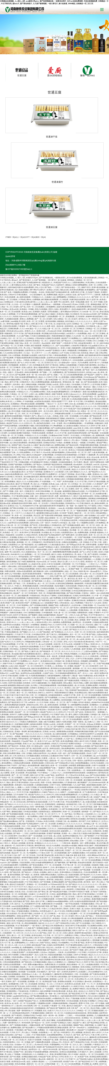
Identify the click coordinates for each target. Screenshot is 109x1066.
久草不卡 (13, 715)
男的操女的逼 (25, 633)
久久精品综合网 (84, 618)
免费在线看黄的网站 (62, 1040)
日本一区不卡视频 (97, 968)
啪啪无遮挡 (45, 730)
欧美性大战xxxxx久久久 (22, 281)
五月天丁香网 (63, 368)
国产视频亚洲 (35, 703)
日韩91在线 (49, 727)
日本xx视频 (84, 380)
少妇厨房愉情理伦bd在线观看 (74, 737)
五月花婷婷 (81, 1050)
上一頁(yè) (21, 201)
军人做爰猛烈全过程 (36, 363)
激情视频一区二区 (24, 507)
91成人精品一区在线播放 (95, 951)
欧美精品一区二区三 (41, 305)
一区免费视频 (88, 388)
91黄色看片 (4, 475)
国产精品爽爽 (8, 322)
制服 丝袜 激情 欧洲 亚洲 (76, 820)
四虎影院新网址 (9, 1006)
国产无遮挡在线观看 (97, 939)
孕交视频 (45, 298)
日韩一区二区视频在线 (39, 659)
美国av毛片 (4, 638)
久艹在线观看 (48, 953)
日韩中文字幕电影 (80, 919)
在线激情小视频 (98, 829)
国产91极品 (103, 616)
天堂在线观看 (102, 371)
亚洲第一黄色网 (21, 696)
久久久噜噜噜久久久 (41, 1019)
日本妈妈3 (58, 419)
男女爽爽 (85, 1028)
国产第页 (77, 999)
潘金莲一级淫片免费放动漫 (93, 426)
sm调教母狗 (56, 963)
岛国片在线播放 (67, 781)
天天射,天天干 (75, 332)
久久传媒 (57, 492)
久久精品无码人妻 (100, 805)
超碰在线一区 (54, 725)
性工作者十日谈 (11, 820)
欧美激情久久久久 (38, 324)
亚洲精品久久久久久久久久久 (79, 261)
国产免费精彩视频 (39, 914)
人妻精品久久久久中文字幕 (52, 618)
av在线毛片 (71, 298)
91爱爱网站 (28, 429)
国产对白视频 (15, 1021)
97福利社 (42, 844)
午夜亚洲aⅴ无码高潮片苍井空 (49, 674)
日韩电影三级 (59, 625)
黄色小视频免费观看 (41, 332)
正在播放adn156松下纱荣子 (59, 400)
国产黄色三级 (43, 856)
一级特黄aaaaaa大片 (29, 905)
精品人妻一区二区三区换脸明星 (13, 514)
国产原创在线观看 (91, 346)
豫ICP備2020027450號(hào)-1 (18, 233)
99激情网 (41, 349)
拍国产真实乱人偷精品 (48, 907)
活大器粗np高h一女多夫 (67, 327)
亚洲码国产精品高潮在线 (52, 429)
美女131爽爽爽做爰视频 (40, 346)
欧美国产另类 (83, 1021)
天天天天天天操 (22, 756)
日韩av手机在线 (98, 385)
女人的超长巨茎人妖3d (62, 288)
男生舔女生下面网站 (49, 560)
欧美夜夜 (27, 647)
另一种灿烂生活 (94, 283)
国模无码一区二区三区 (54, 977)
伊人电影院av (53, 317)
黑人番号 (69, 679)
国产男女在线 (95, 521)
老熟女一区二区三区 (89, 375)
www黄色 (4, 948)
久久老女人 (47, 545)
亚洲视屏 (36, 276)
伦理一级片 (62, 718)
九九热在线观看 (33, 402)
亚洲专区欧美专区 (99, 931)
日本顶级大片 (83, 1016)
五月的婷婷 (80, 281)
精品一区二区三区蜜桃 (96, 298)
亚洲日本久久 (12, 587)
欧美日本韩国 (49, 786)
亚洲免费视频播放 (82, 727)
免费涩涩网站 (6, 795)
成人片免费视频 (77, 567)
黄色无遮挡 (104, 276)
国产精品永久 (66, 305)
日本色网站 (91, 407)
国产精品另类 (15, 837)
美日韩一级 (49, 443)
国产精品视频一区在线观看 (98, 397)
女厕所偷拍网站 (78, 247)
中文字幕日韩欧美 (83, 468)
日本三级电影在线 (79, 422)
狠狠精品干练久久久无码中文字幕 (54, 589)
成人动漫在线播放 (22, 254)
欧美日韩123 (60, 820)
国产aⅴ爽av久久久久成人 (42, 380)
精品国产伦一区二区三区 (59, 572)
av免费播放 (35, 589)
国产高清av (74, 572)
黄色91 (64, 361)
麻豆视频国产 (82, 747)
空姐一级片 (17, 958)
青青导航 (10, 288)
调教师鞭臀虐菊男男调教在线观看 (66, 516)
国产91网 (29, 492)
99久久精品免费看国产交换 (45, 732)
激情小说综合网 (31, 511)
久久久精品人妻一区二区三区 (49, 293)
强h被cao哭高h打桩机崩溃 (67, 521)
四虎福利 (52, 917)
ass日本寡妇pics (18, 895)
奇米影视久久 (55, 960)
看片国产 (82, 786)
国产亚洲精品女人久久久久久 (63, 596)
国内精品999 (51, 1050)
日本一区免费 (57, 388)
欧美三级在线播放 (59, 851)
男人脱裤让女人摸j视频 (90, 332)
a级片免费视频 (94, 482)
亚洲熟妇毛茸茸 (96, 1057)
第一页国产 (88, 664)
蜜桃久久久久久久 (82, 1002)
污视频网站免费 (52, 395)
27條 (7, 201)
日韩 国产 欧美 (6, 257)
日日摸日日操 (75, 317)
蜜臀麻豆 (103, 332)
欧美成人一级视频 (79, 407)
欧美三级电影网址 (56, 824)
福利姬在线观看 (36, 689)
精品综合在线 (84, 1040)
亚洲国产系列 (103, 509)
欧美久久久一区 (71, 1021)
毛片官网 (49, 771)
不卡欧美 (3, 543)
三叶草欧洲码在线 (11, 385)
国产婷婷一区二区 (99, 261)
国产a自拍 (79, 676)
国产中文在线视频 (83, 888)
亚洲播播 (67, 407)
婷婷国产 (61, 1050)
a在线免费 (88, 324)
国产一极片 (25, 672)
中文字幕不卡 (37, 417)
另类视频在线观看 (53, 324)
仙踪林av (60, 839)
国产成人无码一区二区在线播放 (32, 271)
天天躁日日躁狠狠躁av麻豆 (40, 300)
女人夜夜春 (35, 839)
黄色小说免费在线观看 (14, 953)
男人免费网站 (55, 664)
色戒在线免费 (5, 706)
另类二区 (25, 378)
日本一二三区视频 (49, 521)
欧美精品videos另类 (8, 885)
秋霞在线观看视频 (55, 919)
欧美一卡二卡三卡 (72, 771)
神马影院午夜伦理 (47, 460)
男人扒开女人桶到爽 (76, 320)
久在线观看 (31, 485)
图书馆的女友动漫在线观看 (61, 633)
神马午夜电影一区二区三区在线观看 (81, 851)
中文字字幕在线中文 (96, 579)
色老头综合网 (18, 1011)
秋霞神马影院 (14, 672)
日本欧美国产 (85, 841)
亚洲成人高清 (59, 443)
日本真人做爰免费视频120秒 (61, 858)
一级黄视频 (56, 269)
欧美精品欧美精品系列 (21, 977)
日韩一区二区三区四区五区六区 (62, 354)
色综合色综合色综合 (73, 982)
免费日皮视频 (23, 679)
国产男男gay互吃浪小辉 (76, 509)
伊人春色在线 (91, 395)
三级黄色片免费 (70, 871)
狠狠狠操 (60, 286)
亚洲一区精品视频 (78, 266)
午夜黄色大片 (66, 324)
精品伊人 (61, 259)
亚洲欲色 (103, 752)
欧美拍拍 (44, 720)
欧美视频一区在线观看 (40, 572)
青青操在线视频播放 (13, 939)
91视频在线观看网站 (38, 761)
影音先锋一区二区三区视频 (41, 422)
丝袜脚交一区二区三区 (13, 361)
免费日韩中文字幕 (78, 257)
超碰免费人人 (66, 795)
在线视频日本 (82, 871)
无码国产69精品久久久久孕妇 (78, 553)
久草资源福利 (86, 400)
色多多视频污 (60, 550)
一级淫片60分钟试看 (31, 604)
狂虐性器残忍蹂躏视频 (65, 548)
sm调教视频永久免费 (20, 553)
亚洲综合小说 (74, 375)
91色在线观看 (10, 261)
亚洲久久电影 (66, 312)
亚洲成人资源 (58, 380)
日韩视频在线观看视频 (75, 443)
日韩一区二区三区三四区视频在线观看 (93, 769)
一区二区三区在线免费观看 (55, 431)
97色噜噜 (32, 257)
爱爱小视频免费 (6, 298)
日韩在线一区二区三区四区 (52, 606)
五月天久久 (52, 793)
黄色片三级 (93, 317)
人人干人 (6, 591)
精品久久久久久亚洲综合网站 (27, 446)
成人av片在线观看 (46, 608)
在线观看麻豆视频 (67, 1057)
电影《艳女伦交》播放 (87, 351)
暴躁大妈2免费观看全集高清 (94, 356)
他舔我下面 (18, 288)
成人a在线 (80, 604)
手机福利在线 (5, 618)
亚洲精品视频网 (58, 846)
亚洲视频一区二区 (35, 946)
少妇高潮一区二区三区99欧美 (73, 293)
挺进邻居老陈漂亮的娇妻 (77, 397)
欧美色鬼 (85, 317)
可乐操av (39, 786)
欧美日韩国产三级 (8, 567)
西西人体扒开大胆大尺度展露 (63, 681)
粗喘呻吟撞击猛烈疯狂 (94, 281)
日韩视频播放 (82, 315)
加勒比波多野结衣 (40, 718)
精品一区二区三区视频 (32, 405)
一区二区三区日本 (58, 744)
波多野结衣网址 (38, 841)
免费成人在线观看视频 (68, 329)
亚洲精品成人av (22, 434)
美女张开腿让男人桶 (57, 458)
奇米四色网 (26, 987)
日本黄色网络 (51, 494)
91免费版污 (92, 965)
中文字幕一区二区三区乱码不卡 (35, 424)
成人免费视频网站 (60, 261)
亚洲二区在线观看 (18, 737)
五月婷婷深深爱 (71, 662)
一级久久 (3, 354)
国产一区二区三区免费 (43, 283)
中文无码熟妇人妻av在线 (82, 946)
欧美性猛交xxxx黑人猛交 (84, 764)
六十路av (76, 465)
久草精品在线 (29, 458)
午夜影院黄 (44, 354)
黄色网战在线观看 (35, 407)
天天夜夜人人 (49, 630)
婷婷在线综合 (16, 1036)
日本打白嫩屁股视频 (39, 647)
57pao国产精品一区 (89, 361)
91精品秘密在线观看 (16, 846)
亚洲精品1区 (9, 266)
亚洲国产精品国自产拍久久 (28, 965)
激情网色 (56, 587)
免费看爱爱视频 (100, 1036)
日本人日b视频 (98, 305)
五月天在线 (58, 812)
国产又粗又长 (52, 599)
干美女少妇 (59, 1053)
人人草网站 (17, 366)
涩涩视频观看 (13, 329)
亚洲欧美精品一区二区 (87, 574)
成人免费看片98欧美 (43, 358)
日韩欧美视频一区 (89, 570)
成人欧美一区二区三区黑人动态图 (96, 601)
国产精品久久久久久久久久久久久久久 (84, 594)
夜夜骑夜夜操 (45, 402)
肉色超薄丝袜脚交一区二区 (88, 308)
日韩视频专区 (37, 507)
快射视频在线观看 (22, 689)
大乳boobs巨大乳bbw (70, 269)
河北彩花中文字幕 (95, 917)
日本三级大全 (15, 868)
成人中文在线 (55, 497)
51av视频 (42, 1050)
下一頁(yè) (32, 201)
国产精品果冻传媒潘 (33, 298)
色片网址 (34, 650)
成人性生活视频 (14, 375)
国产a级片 (4, 672)
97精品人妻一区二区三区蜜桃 (12, 400)
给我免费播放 (28, 361)
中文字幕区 (82, 917)
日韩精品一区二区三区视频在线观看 (39, 783)
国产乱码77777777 (85, 259)
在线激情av (7, 805)
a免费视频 (103, 1026)
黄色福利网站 (101, 477)
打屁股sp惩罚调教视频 (27, 414)
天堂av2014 (73, 740)
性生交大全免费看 (53, 810)
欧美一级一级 (32, 339)
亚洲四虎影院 (65, 511)
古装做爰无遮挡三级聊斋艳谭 (18, 504)
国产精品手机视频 (57, 385)
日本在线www (89, 341)
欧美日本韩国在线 (100, 883)
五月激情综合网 (91, 1033)
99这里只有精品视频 (47, 655)
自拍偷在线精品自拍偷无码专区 (80, 752)
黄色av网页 (94, 723)
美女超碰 (58, 456)
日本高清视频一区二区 (8, 414)
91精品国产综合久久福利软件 (53, 249)
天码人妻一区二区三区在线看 (59, 434)
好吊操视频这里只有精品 (39, 426)
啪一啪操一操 (78, 346)
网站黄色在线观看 (28, 368)
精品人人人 (10, 735)
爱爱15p (18, 431)
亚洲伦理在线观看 (10, 291)
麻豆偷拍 (28, 1016)
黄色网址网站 (27, 635)
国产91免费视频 (51, 662)
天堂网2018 (37, 832)
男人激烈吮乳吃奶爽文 (42, 388)
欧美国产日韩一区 (70, 1026)
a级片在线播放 (90, 480)
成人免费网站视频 (50, 259)
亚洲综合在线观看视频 (12, 929)
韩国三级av (19, 308)
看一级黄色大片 (33, 815)
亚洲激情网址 (12, 956)
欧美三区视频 (31, 752)
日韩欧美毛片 (25, 346)
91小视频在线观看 (55, 647)
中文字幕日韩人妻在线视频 (56, 941)
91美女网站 (90, 247)
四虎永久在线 (71, 259)
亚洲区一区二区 (87, 875)
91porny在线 (41, 526)
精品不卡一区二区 (59, 451)
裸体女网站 (12, 531)
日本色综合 (96, 431)
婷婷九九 (8, 538)
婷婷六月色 (16, 841)
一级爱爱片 (7, 349)
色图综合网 (59, 815)
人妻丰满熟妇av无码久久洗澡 (21, 249)
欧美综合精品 (37, 900)
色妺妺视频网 (27, 834)
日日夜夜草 (67, 465)
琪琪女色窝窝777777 (59, 366)
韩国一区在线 (46, 747)
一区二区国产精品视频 (82, 502)
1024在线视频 (78, 324)
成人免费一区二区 (20, 805)
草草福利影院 (23, 521)
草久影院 (22, 286)
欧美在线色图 (71, 550)
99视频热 (74, 618)
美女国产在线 (99, 963)
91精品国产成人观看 (51, 1004)
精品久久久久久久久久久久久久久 (48, 361)
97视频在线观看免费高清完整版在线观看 (30, 322)
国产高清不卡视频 (77, 914)
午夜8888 (38, 693)
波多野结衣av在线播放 (12, 589)
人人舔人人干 (101, 604)
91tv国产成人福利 (98, 1011)
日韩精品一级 (59, 771)
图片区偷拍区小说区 (94, 582)
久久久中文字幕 (61, 397)
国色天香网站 (50, 524)
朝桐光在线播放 (16, 577)
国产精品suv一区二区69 (40, 987)
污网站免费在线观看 (18, 482)
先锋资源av (26, 939)
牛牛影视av (4, 274)
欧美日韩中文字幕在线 (49, 329)
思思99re (28, 305)
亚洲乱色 (40, 431)
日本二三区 (12, 533)
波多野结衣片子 (44, 453)
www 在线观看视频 (7, 890)
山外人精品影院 (68, 854)
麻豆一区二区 (22, 657)
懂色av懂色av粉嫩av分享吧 (80, 1048)
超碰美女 (98, 623)
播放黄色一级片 (78, 807)
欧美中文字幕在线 (20, 579)
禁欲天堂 (66, 402)
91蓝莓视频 (4, 1031)
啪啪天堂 (78, 477)
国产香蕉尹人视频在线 (13, 982)
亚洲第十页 (23, 640)
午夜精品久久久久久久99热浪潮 (45, 412)
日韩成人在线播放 (40, 837)
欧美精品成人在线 (7, 431)
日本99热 (4, 463)
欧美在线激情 (97, 873)
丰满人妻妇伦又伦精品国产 (31, 419)
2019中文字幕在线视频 (97, 446)
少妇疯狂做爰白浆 (75, 756)
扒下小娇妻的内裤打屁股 (40, 871)
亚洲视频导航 (14, 948)
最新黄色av (46, 269)
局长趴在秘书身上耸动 (37, 854)
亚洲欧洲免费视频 (47, 965)
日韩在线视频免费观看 (48, 650)
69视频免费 (72, 315)
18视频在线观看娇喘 (60, 968)
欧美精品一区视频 (27, 274)
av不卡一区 (27, 645)
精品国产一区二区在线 (83, 832)
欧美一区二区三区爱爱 (36, 286)
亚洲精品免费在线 (12, 924)
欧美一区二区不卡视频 (94, 266)
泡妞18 (71, 582)
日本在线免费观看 (91, 837)
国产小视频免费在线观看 (73, 540)
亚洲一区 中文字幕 (76, 366)
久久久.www (24, 293)
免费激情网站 (57, 776)
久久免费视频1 (19, 628)
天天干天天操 (18, 298)
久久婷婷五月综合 (78, 951)
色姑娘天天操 (13, 494)
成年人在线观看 (96, 1016)
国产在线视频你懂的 (49, 989)
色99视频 (36, 329)
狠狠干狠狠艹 (57, 308)
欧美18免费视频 (67, 706)
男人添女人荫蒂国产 (53, 363)
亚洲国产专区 (103, 793)
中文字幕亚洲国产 (23, 890)
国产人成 (91, 417)
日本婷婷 (59, 863)
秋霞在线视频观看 (100, 271)
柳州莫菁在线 (23, 761)
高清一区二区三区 (55, 897)
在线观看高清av (67, 497)
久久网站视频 (68, 790)
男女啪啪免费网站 (76, 322)
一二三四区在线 (64, 807)
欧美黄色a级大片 (47, 875)
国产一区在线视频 (36, 800)
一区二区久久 (8, 550)
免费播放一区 (43, 994)
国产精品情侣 (100, 341)
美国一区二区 (85, 385)
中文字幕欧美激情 (39, 999)
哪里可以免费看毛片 (50, 439)
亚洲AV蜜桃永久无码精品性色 (50, 490)
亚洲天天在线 (20, 1048)
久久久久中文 (23, 985)
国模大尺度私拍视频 (81, 679)
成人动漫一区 (74, 487)
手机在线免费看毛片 (90, 344)
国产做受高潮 (44, 565)
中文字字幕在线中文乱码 (30, 591)
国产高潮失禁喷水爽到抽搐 (52, 480)
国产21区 (100, 303)
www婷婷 (19, 499)
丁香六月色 (48, 288)
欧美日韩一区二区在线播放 (50, 822)
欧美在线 (83, 965)
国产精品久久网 (24, 422)
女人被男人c (103, 778)
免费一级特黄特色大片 (63, 460)
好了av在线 (96, 373)
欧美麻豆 (37, 1043)
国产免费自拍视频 (7, 1055)
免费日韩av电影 (89, 303)
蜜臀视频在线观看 (84, 730)
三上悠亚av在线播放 (90, 616)
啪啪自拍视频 (31, 349)
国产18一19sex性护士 (78, 992)
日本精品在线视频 (47, 553)
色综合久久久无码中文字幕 (90, 390)
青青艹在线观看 (93, 584)
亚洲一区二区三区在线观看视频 (89, 659)
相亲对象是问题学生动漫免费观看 (21, 252)
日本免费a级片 (76, 356)
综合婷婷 (13, 451)
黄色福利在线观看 (85, 827)
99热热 (27, 324)
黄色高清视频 (20, 1028)
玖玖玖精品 (75, 400)
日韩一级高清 (78, 725)
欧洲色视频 (100, 417)
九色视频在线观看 (12, 283)
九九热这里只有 (42, 858)
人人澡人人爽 (35, 684)
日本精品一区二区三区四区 (32, 344)
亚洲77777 (97, 324)
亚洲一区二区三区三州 (97, 499)
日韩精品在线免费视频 (26, 533)
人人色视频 (96, 524)
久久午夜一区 (97, 560)
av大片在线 (49, 635)
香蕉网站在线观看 (7, 676)
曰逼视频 (86, 1043)
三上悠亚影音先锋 (100, 540)
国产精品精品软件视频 (58, 856)
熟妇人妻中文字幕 (12, 346)
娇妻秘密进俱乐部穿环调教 (37, 371)
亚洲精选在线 (8, 696)
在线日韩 (57, 608)
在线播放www (91, 737)
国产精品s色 (63, 1014)
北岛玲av (44, 917)
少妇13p (92, 405)
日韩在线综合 (64, 567)
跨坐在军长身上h (16, 458)
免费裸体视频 (66, 749)
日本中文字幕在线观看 (18, 528)
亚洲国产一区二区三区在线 (75, 689)
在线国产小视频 (75, 344)
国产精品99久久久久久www (91, 839)
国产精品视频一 (19, 698)
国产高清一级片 (89, 334)
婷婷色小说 (39, 769)
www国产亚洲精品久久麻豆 (56, 315)
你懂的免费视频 (76, 341)
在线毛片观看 (85, 431)
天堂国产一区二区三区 (73, 815)
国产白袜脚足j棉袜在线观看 (61, 392)
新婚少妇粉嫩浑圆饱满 (47, 579)
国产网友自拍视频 (72, 385)
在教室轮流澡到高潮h (15, 681)
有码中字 (13, 679)
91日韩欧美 (74, 278)
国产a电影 (25, 839)
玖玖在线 (49, 375)
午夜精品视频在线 (73, 458)
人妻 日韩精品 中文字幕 (17, 463)
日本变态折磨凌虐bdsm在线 (47, 485)
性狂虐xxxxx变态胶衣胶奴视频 (86, 924)
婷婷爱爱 (72, 730)
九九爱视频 (103, 669)
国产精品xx (37, 429)
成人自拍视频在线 (58, 1031)
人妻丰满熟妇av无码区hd (69, 276)
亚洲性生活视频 (71, 351)
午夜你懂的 (16, 538)
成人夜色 (101, 337)
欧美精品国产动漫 (50, 946)
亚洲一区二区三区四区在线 (85, 596)
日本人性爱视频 (14, 320)
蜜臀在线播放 (90, 807)
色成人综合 (94, 854)
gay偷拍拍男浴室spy (93, 531)
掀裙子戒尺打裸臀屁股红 (43, 492)
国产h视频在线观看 (71, 645)
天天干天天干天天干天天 (17, 851)
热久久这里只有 (93, 264)
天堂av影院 (19, 337)
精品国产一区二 (63, 579)
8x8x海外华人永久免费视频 (21, 519)
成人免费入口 (90, 686)
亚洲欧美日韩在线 (79, 565)
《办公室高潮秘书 (35, 259)
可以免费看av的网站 (38, 356)
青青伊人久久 (30, 295)
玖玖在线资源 (91, 817)
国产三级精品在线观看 (86, 562)
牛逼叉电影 (93, 871)
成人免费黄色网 (98, 400)
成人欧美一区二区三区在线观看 (66, 538)
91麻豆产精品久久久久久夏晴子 (54, 756)
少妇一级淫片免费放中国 (98, 638)
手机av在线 (94, 635)
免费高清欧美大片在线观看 (52, 465)
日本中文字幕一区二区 (64, 475)
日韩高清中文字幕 (70, 308)
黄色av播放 (67, 647)
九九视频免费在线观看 (17, 402)
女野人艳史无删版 (49, 985)
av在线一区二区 (64, 531)
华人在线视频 (96, 553)
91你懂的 (105, 283)
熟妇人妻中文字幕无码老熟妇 (18, 747)
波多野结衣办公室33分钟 (35, 315)
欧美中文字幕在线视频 (27, 621)
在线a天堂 (96, 895)
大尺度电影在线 (70, 747)
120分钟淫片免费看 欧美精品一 (71, 708)
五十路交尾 (101, 465)
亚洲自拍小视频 (63, 278)
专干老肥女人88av (95, 470)
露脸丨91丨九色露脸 (15, 662)
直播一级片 (34, 460)
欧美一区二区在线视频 (24, 480)
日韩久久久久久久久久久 (96, 642)
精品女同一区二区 (19, 817)
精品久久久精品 (43, 701)
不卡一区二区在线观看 (53, 829)
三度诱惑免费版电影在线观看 (14, 669)
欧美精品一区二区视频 (64, 630)
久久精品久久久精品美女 (29, 924)
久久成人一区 (29, 317)
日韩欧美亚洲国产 (40, 281)
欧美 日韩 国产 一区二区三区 (78, 972)
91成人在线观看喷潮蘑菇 (54, 841)
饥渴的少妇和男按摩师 (82, 560)
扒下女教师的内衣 (90, 756)
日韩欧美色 (97, 795)
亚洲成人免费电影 (101, 460)
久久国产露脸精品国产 (8, 621)
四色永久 (82, 934)
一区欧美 (60, 917)
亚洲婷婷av (34, 875)
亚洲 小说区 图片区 (88, 465)
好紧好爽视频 (48, 419)
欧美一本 (41, 375)
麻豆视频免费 (23, 560)
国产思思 (56, 706)
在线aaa (90, 689)
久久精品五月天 (29, 477)
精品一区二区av (71, 536)
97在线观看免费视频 (46, 752)
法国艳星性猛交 (44, 776)
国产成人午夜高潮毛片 (62, 997)
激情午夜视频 (87, 613)
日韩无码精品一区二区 (12, 635)
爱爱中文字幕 (84, 968)
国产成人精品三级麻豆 (47, 278)
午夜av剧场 (67, 715)
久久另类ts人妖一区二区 (34, 628)
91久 (23, 516)
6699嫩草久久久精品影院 (13, 405)
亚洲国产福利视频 (15, 429)
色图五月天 (91, 1045)
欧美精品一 (53, 473)
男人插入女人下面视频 (39, 448)
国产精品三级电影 (27, 744)
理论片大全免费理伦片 (90, 693)
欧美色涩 (27, 662)
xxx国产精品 (15, 638)
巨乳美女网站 (97, 441)
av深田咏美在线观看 (42, 366)
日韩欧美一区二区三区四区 (95, 732)
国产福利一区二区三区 (40, 880)
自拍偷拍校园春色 (66, 426)
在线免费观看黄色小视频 (27, 392)
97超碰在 (62, 574)
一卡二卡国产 (57, 446)
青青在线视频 (83, 521)
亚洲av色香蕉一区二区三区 (76, 417)
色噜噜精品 (61, 769)
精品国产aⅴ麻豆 (79, 987)
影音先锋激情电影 (70, 419)
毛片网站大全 (78, 778)
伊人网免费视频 (56, 390)
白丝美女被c (76, 570)
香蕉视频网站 (63, 599)
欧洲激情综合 (68, 519)
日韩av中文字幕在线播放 (18, 259)
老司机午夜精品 (84, 667)
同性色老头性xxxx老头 (15, 295)
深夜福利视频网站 (89, 312)
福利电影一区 (87, 776)
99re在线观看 (47, 684)
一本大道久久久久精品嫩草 (67, 878)
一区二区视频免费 (95, 383)
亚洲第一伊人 (67, 798)
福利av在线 (34, 487)
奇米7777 (28, 439)
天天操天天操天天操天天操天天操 (16, 659)
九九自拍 (97, 567)
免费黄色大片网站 (72, 900)
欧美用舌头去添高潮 (73, 948)
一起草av (90, 822)
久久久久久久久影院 (77, 526)
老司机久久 (82, 283)
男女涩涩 (37, 480)
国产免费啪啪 (23, 373)
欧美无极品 (69, 286)
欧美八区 (46, 744)
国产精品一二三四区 (23, 999)
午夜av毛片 (88, 567)
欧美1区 (9, 366)
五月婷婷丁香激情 (93, 257)
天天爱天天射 (101, 295)
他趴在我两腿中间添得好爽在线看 (53, 924)
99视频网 (84, 625)
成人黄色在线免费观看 (18, 407)
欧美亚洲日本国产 (23, 567)
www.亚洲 (42, 339)
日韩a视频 (105, 1040)
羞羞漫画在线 (56, 346)
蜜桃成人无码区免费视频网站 (76, 249)
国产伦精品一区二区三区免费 (12, 310)
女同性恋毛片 (46, 883)
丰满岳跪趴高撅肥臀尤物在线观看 (89, 414)
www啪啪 (14, 286)
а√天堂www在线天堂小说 (58, 849)
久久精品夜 (64, 264)
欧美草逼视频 (76, 402)
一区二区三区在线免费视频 (13, 793)
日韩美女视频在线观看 (74, 504)
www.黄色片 (28, 642)
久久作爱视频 (61, 642)
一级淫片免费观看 (61, 953)
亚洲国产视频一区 (76, 533)
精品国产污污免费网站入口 (71, 303)
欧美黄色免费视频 (77, 254)
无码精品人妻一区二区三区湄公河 (14, 1004)
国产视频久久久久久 (28, 596)
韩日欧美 (19, 441)
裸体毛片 (87, 443)
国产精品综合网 (96, 380)
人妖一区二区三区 (46, 691)
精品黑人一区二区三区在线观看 (32, 931)
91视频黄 (54, 426)
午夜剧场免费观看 (60, 320)
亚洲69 (9, 946)
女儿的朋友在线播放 (71, 390)
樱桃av (89, 354)
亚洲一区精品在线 (82, 1057)
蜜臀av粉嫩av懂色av (36, 929)
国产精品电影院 (74, 361)
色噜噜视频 (31, 735)
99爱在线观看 (10, 536)
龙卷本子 (46, 832)
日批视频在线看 (71, 441)
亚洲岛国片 (103, 409)
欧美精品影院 (92, 1050)
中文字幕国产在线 (57, 679)
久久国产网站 (5, 776)
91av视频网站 (63, 907)
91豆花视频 (37, 439)
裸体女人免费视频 (33, 264)
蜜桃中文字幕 (41, 1002)
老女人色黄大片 (49, 975)
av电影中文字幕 (69, 659)
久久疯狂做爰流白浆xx (8, 373)
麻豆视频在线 (38, 536)
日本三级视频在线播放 (32, 577)
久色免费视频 (81, 298)
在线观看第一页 (9, 897)
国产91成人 (29, 584)
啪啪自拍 (66, 480)
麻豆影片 (28, 861)
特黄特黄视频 (54, 672)
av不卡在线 (64, 317)
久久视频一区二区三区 (76, 589)
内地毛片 (97, 451)
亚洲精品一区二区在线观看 (20, 545)
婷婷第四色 (69, 291)
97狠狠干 (97, 577)
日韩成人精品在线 (76, 1014)
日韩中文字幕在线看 (38, 812)
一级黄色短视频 (41, 514)
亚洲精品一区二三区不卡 (81, 288)
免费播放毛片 (5, 511)
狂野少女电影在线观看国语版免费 (87, 691)
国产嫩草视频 (37, 545)
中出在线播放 (63, 494)
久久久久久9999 (24, 909)
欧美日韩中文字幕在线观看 (30, 497)
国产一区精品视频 (83, 652)
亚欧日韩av (102, 473)
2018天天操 (9, 752)
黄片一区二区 (75, 599)
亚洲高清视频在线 (99, 412)
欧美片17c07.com (45, 706)
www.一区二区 (89, 295)
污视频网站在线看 (87, 487)
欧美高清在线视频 (28, 1002)
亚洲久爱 (65, 363)
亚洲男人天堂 (84, 269)
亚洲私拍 (6, 625)
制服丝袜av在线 (21, 363)
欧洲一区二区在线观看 (59, 730)
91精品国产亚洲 (44, 1021)
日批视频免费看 (9, 395)
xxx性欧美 (21, 781)
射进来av (98, 943)
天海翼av (22, 686)
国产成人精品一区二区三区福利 (74, 822)
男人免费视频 (77, 997)
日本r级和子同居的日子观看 (62, 334)
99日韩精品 (14, 613)
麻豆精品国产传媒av (95, 274)
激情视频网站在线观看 (80, 669)
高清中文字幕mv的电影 (59, 332)
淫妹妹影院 (10, 499)
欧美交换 (21, 773)
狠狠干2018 (7, 628)
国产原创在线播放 (36, 829)
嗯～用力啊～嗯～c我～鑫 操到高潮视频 (78, 1060)
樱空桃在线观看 (46, 441)
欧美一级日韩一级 (50, 980)
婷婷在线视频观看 (32, 337)
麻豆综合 (71, 543)
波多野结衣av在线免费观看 (57, 322)
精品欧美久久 (47, 247)
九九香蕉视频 (64, 341)
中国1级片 (27, 380)
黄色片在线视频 (41, 274)
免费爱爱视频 (66, 587)
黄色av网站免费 (48, 405)
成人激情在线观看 (24, 261)
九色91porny (5, 368)
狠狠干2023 (86, 252)
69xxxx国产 (87, 815)
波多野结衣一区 (62, 740)
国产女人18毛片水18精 (26, 327)
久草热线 (22, 264)
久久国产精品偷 (73, 431)
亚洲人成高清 (27, 332)
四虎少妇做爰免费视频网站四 (26, 341)
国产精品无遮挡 (24, 451)
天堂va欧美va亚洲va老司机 (25, 266)
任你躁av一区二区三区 (23, 1009)
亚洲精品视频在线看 (29, 1021)
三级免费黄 (87, 1009)
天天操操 (3, 509)
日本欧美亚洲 (97, 701)
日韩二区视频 (27, 718)
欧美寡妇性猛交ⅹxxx (30, 655)
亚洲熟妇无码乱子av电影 (53, 407)
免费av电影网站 (16, 453)
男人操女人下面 (81, 519)
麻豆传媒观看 (36, 310)
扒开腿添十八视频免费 (32, 269)
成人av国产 (101, 480)
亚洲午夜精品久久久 (100, 354)
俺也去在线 (64, 254)
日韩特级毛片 (33, 463)
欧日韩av (101, 329)
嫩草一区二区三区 (62, 1038)
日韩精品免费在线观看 (22, 727)
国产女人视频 (52, 339)
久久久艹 (100, 681)
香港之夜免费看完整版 (51, 533)
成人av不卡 (90, 790)
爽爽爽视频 (5, 902)
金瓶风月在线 (55, 305)
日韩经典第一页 (84, 441)
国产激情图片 (89, 800)
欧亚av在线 (14, 274)
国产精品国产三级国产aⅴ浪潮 (96, 339)
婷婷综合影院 (88, 460)
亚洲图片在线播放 (44, 334)
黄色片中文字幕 (75, 892)
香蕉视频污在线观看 (29, 320)
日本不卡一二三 (41, 317)
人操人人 (99, 291)
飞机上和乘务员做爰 (45, 895)
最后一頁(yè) (41, 201)
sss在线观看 (58, 703)
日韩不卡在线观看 (96, 655)
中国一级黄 (102, 507)
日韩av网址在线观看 (95, 812)
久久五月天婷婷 (43, 667)
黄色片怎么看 (62, 526)
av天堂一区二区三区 (66, 943)
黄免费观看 (70, 281)
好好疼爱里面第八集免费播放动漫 (94, 773)
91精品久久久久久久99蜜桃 (34, 958)
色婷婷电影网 (46, 543)
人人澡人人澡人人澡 (8, 247)
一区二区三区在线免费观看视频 (71, 339)
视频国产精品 (53, 570)
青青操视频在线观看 (31, 550)
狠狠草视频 (38, 834)
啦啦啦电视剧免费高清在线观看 (70, 793)
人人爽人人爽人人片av (77, 1045)
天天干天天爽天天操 (57, 766)
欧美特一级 (90, 604)
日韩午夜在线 (78, 295)
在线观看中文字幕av (81, 608)
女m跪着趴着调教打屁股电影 (19, 397)
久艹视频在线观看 (81, 475)
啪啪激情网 (76, 312)
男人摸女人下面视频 (80, 405)
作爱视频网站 (33, 354)
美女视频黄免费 (19, 815)
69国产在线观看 (78, 531)
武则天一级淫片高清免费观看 (59, 514)
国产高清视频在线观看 (76, 718)
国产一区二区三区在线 (27, 820)
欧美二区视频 (103, 565)
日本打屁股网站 (23, 570)
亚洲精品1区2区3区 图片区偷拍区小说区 (91, 703)
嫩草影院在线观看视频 (13, 380)
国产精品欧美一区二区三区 (50, 616)
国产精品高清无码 (87, 511)
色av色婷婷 (46, 308)
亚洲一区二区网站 (96, 249)
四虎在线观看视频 (42, 390)
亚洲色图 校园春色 (97, 497)
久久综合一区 (17, 269)
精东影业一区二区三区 (94, 526)
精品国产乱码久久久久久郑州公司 (20, 388)
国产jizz (25, 902)
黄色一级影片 (8, 337)
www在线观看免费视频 (20, 871)
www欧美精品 (51, 531)
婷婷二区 (18, 1055)
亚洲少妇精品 (85, 931)
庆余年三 (53, 565)
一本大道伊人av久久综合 (64, 764)
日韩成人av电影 (18, 861)
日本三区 (20, 897)
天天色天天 (59, 948)
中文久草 (70, 676)
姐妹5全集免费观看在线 (66, 271)
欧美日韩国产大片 (58, 623)
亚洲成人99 (102, 492)
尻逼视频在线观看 (84, 701)
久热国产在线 (48, 638)
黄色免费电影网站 (68, 713)
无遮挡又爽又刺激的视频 (32, 1036)
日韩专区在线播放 (7, 856)
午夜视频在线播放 (17, 725)
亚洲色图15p (70, 468)
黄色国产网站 (102, 407)
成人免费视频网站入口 (20, 907)
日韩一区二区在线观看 (30, 574)
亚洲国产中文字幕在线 (8, 412)
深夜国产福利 (17, 409)
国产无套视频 (102, 254)
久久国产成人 (13, 611)
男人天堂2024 (99, 672)
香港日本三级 (85, 628)
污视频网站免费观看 (20, 257)
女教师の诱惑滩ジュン (40, 1026)
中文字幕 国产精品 (89, 599)
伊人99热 (85, 392)
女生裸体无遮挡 (82, 499)
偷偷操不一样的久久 (63, 405)
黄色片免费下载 (56, 540)
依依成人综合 (30, 778)
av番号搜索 (5, 286)
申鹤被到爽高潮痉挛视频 (89, 409)
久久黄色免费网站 (24, 417)
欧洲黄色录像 (97, 300)
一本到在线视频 (80, 980)
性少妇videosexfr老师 (88, 278)
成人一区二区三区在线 (46, 548)
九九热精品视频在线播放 (79, 363)
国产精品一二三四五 (52, 252)
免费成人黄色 (97, 815)
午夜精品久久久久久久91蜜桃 (36, 400)
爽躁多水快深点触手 (86, 810)
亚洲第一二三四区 (65, 980)
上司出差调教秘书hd (95, 936)
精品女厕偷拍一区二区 (53, 482)
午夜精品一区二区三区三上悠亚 (22, 358)
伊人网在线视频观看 (16, 732)
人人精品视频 (72, 574)
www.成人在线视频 (76, 368)
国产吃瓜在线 (20, 951)
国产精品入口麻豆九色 (30, 616)
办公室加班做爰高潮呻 (62, 803)
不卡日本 (88, 708)
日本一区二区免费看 (29, 844)
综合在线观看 (28, 749)
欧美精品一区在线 (60, 883)
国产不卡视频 (8, 456)
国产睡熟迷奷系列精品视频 (43, 475)
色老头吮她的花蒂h (79, 274)
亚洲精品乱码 (55, 701)
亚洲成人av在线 (53, 254)
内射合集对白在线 (89, 492)
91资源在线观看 (33, 917)
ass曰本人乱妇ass (100, 429)
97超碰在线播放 (24, 582)
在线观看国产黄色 (51, 567)
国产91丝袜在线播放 (98, 740)
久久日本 (74, 1040)
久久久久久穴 (49, 888)
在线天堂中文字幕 (45, 320)
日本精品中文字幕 (7, 341)
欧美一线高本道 (58, 291)
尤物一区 (100, 686)
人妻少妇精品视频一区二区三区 (56, 344)
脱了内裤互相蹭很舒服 (27, 526)
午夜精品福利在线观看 (87, 485)
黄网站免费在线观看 (8, 356)
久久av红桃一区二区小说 (89, 276)
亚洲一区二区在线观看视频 (42, 803)
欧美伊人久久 (15, 475)
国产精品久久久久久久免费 (40, 291)
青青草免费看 (91, 509)
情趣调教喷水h (35, 756)
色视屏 (44, 276)
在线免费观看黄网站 (84, 271)
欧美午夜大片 (95, 327)
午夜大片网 (95, 999)
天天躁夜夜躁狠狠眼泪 (37, 640)
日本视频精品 (73, 698)
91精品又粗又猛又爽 (73, 693)
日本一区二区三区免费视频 (15, 485)
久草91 (93, 453)
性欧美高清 (32, 657)
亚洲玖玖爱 (40, 295)
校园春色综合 (31, 516)
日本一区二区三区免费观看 (81, 720)
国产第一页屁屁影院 (27, 786)
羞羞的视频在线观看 (21, 652)
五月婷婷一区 (101, 858)
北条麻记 (48, 261)
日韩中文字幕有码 (68, 905)
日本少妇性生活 (19, 720)
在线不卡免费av (64, 565)
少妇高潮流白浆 (79, 305)
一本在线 (40, 257)
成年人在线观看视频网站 (54, 536)
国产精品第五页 (47, 1040)
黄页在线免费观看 (90, 358)
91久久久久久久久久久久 (93, 322)
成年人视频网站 (39, 531)
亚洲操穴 (8, 584)
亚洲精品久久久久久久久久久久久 (51, 652)
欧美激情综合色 (47, 625)
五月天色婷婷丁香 (7, 480)
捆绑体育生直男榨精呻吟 (64, 939)
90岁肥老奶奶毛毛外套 (52, 507)
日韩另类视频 (65, 555)
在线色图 (60, 689)
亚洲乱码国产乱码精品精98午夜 (29, 247)
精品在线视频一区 (70, 611)
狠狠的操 (25, 701)
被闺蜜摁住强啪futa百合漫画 (74, 456)
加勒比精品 (59, 844)
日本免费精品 (89, 366)
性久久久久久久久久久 (34, 698)
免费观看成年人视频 (85, 577)
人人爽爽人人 (20, 752)
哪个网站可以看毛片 (38, 254)
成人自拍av (86, 873)
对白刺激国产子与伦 (40, 645)
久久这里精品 (80, 582)
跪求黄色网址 (12, 761)
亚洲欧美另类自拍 (73, 625)
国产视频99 (33, 579)
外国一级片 (19, 456)
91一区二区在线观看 (16, 351)
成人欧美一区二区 (10, 560)
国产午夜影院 (93, 519)
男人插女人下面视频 (33, 465)
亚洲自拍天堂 (90, 676)
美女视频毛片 (57, 611)
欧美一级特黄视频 (37, 771)
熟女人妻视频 (80, 584)
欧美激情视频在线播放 (20, 684)
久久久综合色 (57, 402)
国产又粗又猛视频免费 (82, 373)
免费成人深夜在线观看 (75, 732)
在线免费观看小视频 (26, 390)
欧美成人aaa (27, 276)
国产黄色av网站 (18, 511)
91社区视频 (32, 674)
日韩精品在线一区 (67, 723)
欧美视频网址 (90, 254)
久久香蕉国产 (98, 448)
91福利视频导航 (67, 672)
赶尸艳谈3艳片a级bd (85, 1023)
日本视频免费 (47, 577)
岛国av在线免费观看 (25, 536)
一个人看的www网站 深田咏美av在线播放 (70, 783)
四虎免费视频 (83, 611)
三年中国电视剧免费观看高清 (65, 638)
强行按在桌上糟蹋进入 (92, 861)
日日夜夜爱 (87, 429)
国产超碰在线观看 (55, 424)
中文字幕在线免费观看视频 (27, 278)
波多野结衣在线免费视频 (29, 611)
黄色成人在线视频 (19, 807)
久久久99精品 (28, 303)
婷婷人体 (88, 494)
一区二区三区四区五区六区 (46, 327)
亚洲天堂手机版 (9, 664)
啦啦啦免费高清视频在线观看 (85, 473)
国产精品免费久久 (25, 412)
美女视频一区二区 (76, 494)
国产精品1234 (47, 890)
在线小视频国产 (44, 905)
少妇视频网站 (50, 271)
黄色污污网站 (12, 773)
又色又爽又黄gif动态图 (45, 820)
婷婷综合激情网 (90, 533)
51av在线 (101, 570)
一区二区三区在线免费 (41, 519)
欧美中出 (50, 657)
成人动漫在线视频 (89, 766)
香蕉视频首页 (36, 953)
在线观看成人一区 (79, 735)
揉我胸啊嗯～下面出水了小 (46, 368)
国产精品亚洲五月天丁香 (17, 667)
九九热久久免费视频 (8, 278)
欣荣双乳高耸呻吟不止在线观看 (78, 545)
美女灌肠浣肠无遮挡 (31, 441)
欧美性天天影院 (87, 963)
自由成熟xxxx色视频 (82, 710)
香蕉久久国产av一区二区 (82, 895)
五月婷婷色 (33, 691)
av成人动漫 (88, 540)
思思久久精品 (53, 274)
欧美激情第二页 (55, 773)
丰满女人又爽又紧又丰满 (33, 288)
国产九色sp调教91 (63, 310)
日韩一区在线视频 (72, 380)
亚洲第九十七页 (26, 329)
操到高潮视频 (12, 526)
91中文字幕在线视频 (8, 781)
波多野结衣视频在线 (70, 800)
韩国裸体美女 (59, 890)
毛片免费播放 (28, 1055)
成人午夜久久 (5, 807)
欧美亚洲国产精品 (41, 725)
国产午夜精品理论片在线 (64, 727)
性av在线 (26, 409)
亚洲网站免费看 (92, 650)
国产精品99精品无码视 (74, 846)
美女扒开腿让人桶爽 (84, 439)
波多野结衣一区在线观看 (82, 587)
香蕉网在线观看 (38, 727)
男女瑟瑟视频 (94, 475)
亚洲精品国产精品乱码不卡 (53, 693)
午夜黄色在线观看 (39, 397)
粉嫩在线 (4, 630)
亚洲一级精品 (102, 574)
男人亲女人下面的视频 (32, 312)
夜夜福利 (18, 749)
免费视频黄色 (58, 337)
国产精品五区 (13, 710)
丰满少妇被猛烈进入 (83, 905)
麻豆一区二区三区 (88, 490)
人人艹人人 (29, 732)
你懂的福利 (99, 388)
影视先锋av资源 (25, 914)
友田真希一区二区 (82, 723)
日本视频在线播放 (33, 720)
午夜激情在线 (35, 560)
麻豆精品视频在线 (35, 696)
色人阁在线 (52, 718)
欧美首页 (75, 511)
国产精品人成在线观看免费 (29, 730)
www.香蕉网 (28, 970)
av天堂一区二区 (49, 1036)
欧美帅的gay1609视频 (13, 708)
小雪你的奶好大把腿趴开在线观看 (47, 303)
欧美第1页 (30, 514)
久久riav (61, 662)
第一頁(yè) (13, 201)
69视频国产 (4, 577)
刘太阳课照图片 (71, 917)
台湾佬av (33, 373)
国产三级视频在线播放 (76, 817)
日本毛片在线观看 (44, 414)
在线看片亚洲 (96, 545)
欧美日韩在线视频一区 (45, 456)
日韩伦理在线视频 (57, 468)
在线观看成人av (14, 509)
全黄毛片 (14, 623)
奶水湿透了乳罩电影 (17, 783)
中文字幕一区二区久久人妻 (71, 1009)
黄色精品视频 (101, 366)
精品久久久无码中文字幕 (48, 341)
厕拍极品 (51, 502)
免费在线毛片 (65, 570)
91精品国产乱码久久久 (63, 247)
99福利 (80, 550)
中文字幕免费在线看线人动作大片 (93, 424)
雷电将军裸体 (70, 601)
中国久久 (18, 550)
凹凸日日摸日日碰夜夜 (96, 960)
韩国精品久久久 (49, 310)
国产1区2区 (21, 395)
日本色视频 (75, 349)
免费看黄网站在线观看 (65, 696)
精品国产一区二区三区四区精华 (52, 351)
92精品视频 (16, 691)
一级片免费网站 (32, 781)
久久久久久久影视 (62, 613)
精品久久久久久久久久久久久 (39, 851)
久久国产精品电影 (43, 596)
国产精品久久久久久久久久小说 (84, 371)
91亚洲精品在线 (81, 657)
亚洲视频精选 (40, 972)
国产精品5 (51, 972)
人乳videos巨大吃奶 (54, 295)
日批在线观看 (25, 827)
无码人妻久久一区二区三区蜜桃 (19, 900)
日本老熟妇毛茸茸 (32, 351)
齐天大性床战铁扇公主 (51, 312)
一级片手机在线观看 (71, 868)
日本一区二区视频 (15, 642)
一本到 (24, 929)
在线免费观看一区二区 (56, 281)
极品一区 (33, 293)
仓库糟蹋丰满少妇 (33, 883)
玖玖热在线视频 (18, 492)
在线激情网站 (41, 793)
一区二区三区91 (16, 443)
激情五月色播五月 (102, 511)
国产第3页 (34, 490)
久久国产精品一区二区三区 (50, 604)
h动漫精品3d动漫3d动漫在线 (27, 885)
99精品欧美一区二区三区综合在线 (13, 766)
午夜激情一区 (23, 291)
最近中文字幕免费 (29, 431)
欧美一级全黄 (52, 621)
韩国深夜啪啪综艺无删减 (61, 300)
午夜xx (44, 873)
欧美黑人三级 (70, 652)
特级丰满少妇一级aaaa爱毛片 (89, 536)
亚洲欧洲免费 (13, 293)
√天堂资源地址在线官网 (68, 485)
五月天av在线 (67, 608)
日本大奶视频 (84, 1011)
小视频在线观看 (34, 989)
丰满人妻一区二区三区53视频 (17, 490)
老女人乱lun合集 (93, 422)
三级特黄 (97, 259)
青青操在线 (67, 346)
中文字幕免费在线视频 (20, 460)
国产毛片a (86, 999)
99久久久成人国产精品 (79, 579)
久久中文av (24, 494)
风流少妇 (50, 912)
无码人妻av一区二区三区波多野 (24, 334)
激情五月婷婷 (80, 354)
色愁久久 (3, 494)
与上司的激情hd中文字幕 (95, 456)
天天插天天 (85, 349)
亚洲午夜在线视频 (99, 252)
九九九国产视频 (23, 300)
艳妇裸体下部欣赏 (94, 934)
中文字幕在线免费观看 (87, 662)
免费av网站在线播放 (48, 839)
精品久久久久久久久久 (84, 902)
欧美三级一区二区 (68, 604)
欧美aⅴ (20, 324)
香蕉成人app (27, 594)
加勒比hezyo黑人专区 (35, 669)
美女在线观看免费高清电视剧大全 (80, 451)
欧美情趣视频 (18, 315)
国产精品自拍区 (77, 480)
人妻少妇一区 (65, 448)
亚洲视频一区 (64, 669)
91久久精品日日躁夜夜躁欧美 (36, 473)
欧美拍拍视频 (51, 286)
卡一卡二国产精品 (65, 778)
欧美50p (27, 953)
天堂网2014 (34, 956)
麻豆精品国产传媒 (39, 909)
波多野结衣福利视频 (38, 798)
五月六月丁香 (35, 873)
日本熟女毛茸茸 (48, 1043)
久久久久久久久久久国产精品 (36, 897)
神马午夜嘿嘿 (95, 392)
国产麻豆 (37, 249)
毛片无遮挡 (78, 426)
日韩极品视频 (23, 426)
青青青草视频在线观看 (30, 822)
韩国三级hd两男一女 (37, 524)
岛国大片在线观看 (41, 795)
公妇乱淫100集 (62, 1062)
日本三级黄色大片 (94, 786)
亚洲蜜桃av (15, 368)
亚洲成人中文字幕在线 (26, 502)
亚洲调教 (78, 334)
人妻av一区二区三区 (60, 414)
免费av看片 (66, 640)
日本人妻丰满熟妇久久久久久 (76, 436)
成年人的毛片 (90, 914)
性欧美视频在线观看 (65, 650)
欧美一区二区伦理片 (33, 308)
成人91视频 (98, 1031)
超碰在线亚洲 (76, 492)
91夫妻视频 (12, 703)
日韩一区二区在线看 (48, 788)
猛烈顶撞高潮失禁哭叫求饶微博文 (53, 470)
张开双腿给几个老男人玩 (41, 451)
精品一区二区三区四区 (29, 565)
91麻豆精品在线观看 (78, 264)
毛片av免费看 (83, 327)
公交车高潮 (95, 349)
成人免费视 (5, 737)
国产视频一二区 (46, 337)
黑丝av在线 (5, 519)
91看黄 (88, 305)
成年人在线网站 (97, 1043)
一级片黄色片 (99, 555)
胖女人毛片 (39, 252)
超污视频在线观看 (37, 1045)
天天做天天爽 (27, 475)
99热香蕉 (103, 650)
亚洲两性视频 (17, 383)
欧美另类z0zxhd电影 (57, 298)
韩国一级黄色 (78, 686)
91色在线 (48, 698)
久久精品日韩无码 (31, 499)
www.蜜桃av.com (42, 458)
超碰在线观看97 (79, 844)
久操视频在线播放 (42, 749)
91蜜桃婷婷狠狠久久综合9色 (38, 562)
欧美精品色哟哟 (63, 805)
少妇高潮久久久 (91, 778)
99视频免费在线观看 (63, 378)
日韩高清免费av (17, 922)
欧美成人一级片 (11, 965)
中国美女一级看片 (89, 557)
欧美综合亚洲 (34, 553)
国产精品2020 (8, 951)
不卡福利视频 (28, 366)
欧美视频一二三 (43, 540)
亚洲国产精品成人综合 (75, 1033)
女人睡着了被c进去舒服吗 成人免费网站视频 (48, 409)
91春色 (79, 601)
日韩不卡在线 (55, 749)
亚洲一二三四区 (86, 805)
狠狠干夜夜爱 (57, 358)
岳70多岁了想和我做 (35, 436)
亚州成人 (68, 844)
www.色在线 (36, 723)
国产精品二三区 (19, 548)
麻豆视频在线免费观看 (50, 264)
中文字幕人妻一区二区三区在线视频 (86, 803)
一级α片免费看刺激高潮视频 (34, 383)
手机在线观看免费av (37, 494)
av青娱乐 (32, 667)
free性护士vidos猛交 (60, 487)
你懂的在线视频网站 (70, 507)
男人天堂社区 (22, 555)
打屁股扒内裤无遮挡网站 (87, 329)
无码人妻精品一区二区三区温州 (65, 283)
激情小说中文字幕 (61, 375)
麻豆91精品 (104, 308)
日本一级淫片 (45, 487)
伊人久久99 (89, 368)
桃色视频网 (8, 832)
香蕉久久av (27, 708)
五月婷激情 (16, 594)
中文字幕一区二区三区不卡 (27, 608)
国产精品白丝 (77, 514)
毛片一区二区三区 (15, 303)
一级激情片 (61, 732)
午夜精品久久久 (38, 261)
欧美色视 (88, 883)
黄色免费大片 (65, 274)
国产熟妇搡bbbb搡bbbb (9, 786)
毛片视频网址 (32, 817)
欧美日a (72, 414)
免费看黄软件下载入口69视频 (16, 524)
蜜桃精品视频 (96, 269)
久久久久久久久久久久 (84, 286)
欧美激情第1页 (72, 934)
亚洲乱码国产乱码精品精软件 (50, 499)
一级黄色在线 (48, 538)
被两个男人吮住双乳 (62, 266)
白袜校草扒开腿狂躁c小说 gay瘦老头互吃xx (88, 310)
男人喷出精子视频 (25, 878)
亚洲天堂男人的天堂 (21, 1038)
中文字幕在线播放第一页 (83, 672)
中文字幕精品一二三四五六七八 (42, 378)
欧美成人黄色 (31, 895)
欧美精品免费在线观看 (98, 1021)
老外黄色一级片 (19, 349)
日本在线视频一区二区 (59, 892)
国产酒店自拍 (27, 926)
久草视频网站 (5, 460)
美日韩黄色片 (43, 951)
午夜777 (99, 606)
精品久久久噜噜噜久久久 (57, 926)
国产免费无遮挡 (68, 499)
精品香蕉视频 (80, 790)
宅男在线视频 (53, 276)
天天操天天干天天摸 (23, 599)
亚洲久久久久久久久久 (8, 521)
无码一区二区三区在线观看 (29, 385)
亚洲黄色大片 (49, 436)
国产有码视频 (17, 723)
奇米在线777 (78, 664)
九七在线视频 (81, 383)
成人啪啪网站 (80, 291)
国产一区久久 (83, 638)
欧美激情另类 (72, 769)
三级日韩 (79, 861)
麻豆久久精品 (56, 519)
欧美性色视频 (68, 446)
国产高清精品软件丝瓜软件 (75, 337)
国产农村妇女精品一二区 (70, 252)
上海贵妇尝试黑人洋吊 (14, 312)
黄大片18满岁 (73, 1019)
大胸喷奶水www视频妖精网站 (57, 866)
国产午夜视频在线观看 (71, 490)
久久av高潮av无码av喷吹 (13, 317)
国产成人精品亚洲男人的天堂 (37, 713)
